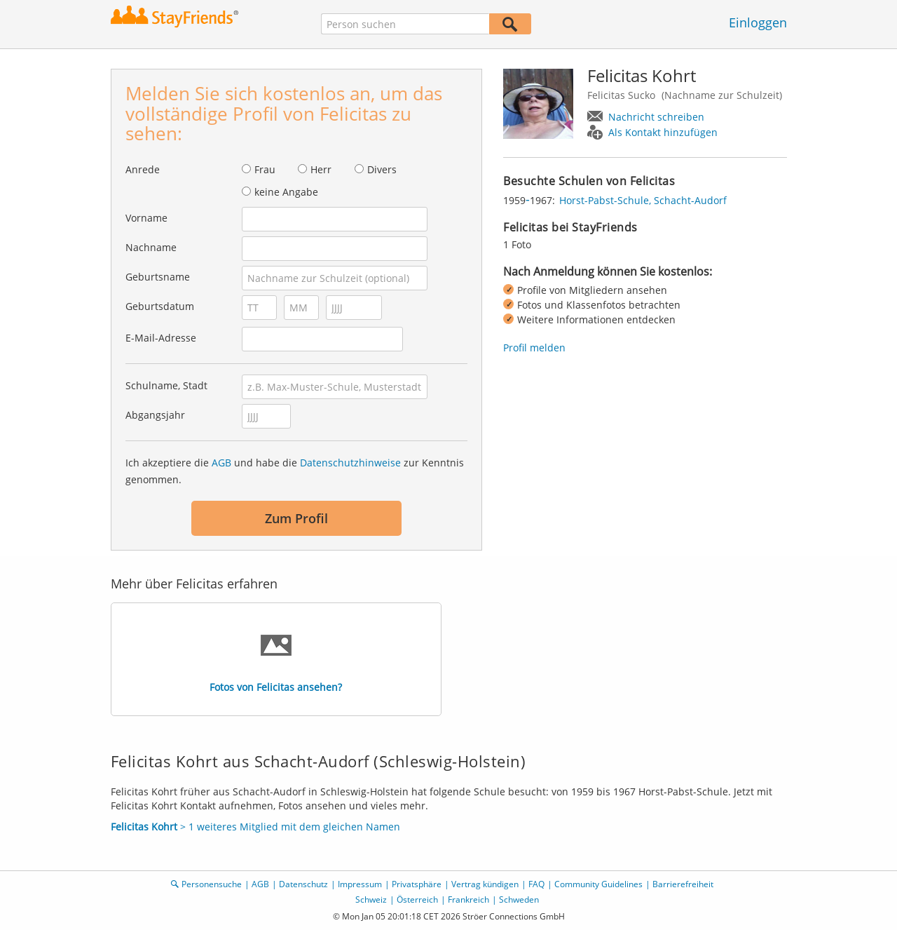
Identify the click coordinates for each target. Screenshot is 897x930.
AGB (221, 462)
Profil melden (534, 347)
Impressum (360, 884)
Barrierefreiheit (682, 884)
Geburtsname (157, 276)
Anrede (142, 169)
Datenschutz (303, 884)
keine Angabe (286, 191)
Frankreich (468, 899)
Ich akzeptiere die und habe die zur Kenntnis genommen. (294, 471)
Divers (382, 169)
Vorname (146, 217)
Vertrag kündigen (485, 884)
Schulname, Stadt (166, 385)
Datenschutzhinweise (350, 462)
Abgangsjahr (155, 415)
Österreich (417, 899)
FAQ (536, 884)
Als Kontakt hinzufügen (663, 132)
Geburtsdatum (159, 306)
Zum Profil (296, 518)
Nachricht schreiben (656, 116)
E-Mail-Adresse (160, 337)
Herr (320, 169)
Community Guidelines (598, 884)
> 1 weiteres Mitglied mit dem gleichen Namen (255, 826)
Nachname (151, 247)
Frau (264, 169)
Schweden (519, 899)
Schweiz (371, 899)
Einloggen (758, 22)
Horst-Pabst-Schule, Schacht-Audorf (643, 200)
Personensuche (212, 884)
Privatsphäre (416, 884)
